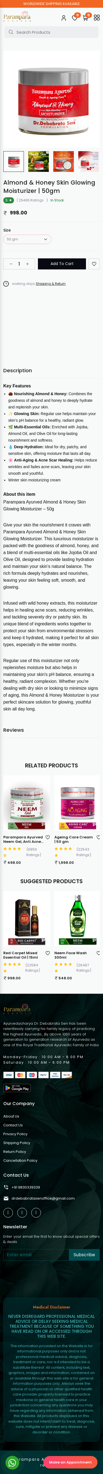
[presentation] (45, 1278)
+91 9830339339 (21, 1187)
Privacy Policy (15, 1134)
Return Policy (14, 1151)
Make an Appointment (70, 1462)
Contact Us (13, 1125)
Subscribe (84, 1255)
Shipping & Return (51, 283)
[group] (13, 161)
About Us (11, 1116)
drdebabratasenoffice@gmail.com (39, 1198)
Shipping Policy (16, 1142)
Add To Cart (62, 263)
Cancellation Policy (20, 1160)
